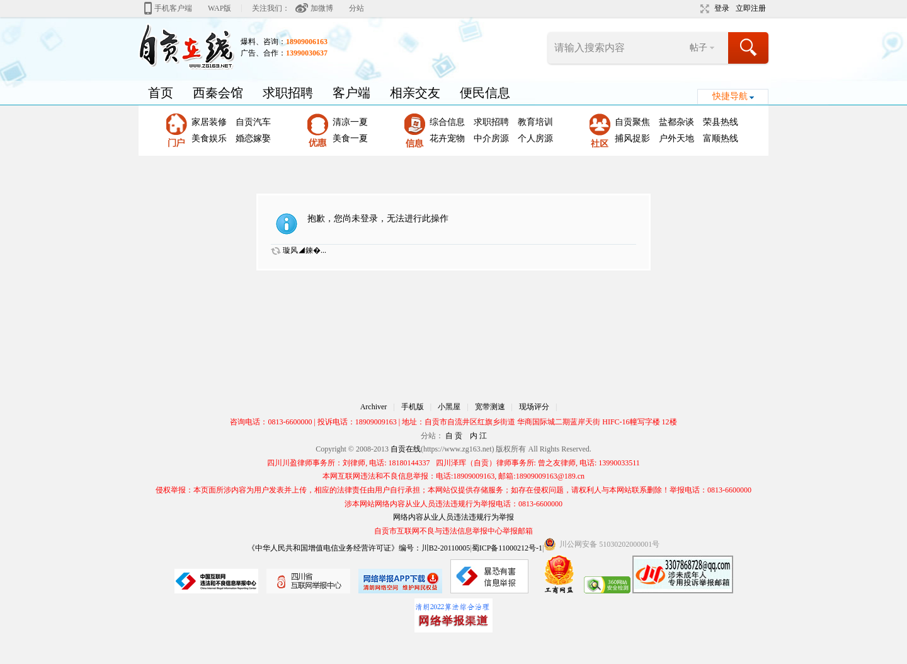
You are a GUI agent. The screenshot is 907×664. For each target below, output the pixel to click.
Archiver (373, 406)
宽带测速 (490, 406)
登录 (721, 8)
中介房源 (491, 138)
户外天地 (676, 138)
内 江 (478, 435)
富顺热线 (720, 138)
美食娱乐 (209, 138)
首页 (160, 93)
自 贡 (453, 435)
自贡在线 (406, 449)
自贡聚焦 (632, 122)
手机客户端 (173, 8)
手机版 (412, 406)
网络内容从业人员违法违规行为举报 (453, 517)
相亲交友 (415, 93)
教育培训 (535, 122)
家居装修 (209, 122)
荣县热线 (720, 122)
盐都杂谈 (676, 122)
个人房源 (535, 138)
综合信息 (447, 122)
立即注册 (751, 8)
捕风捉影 (632, 138)
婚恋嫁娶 (253, 138)
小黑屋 (449, 406)
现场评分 (534, 406)
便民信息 (485, 93)
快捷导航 (730, 96)
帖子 (698, 47)
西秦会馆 (218, 93)
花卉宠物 (447, 138)
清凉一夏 (350, 122)
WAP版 (219, 8)
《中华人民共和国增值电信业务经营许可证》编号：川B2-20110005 (359, 548)
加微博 (322, 8)
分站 (356, 8)
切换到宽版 (703, 9)
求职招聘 (288, 93)
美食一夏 (350, 138)
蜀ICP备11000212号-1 (507, 548)
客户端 (351, 93)
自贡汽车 (253, 122)
